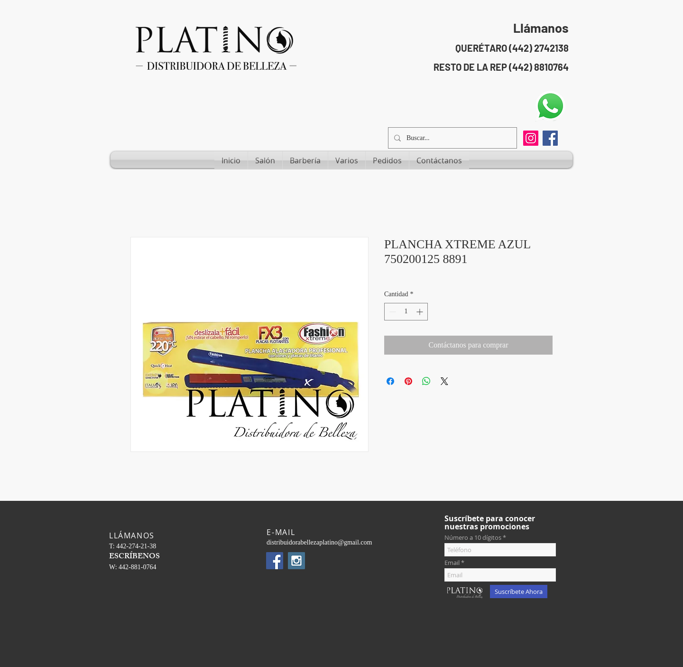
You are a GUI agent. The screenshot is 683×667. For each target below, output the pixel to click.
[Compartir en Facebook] (390, 381)
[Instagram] (530, 138)
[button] (265, 160)
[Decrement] (391, 311)
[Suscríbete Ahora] (518, 591)
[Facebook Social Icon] (550, 138)
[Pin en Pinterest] (408, 381)
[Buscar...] (451, 138)
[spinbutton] (406, 311)
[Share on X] (444, 381)
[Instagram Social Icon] (296, 560)
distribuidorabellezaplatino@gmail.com (319, 542)
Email (452, 563)
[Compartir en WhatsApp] (426, 381)
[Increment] (420, 311)
